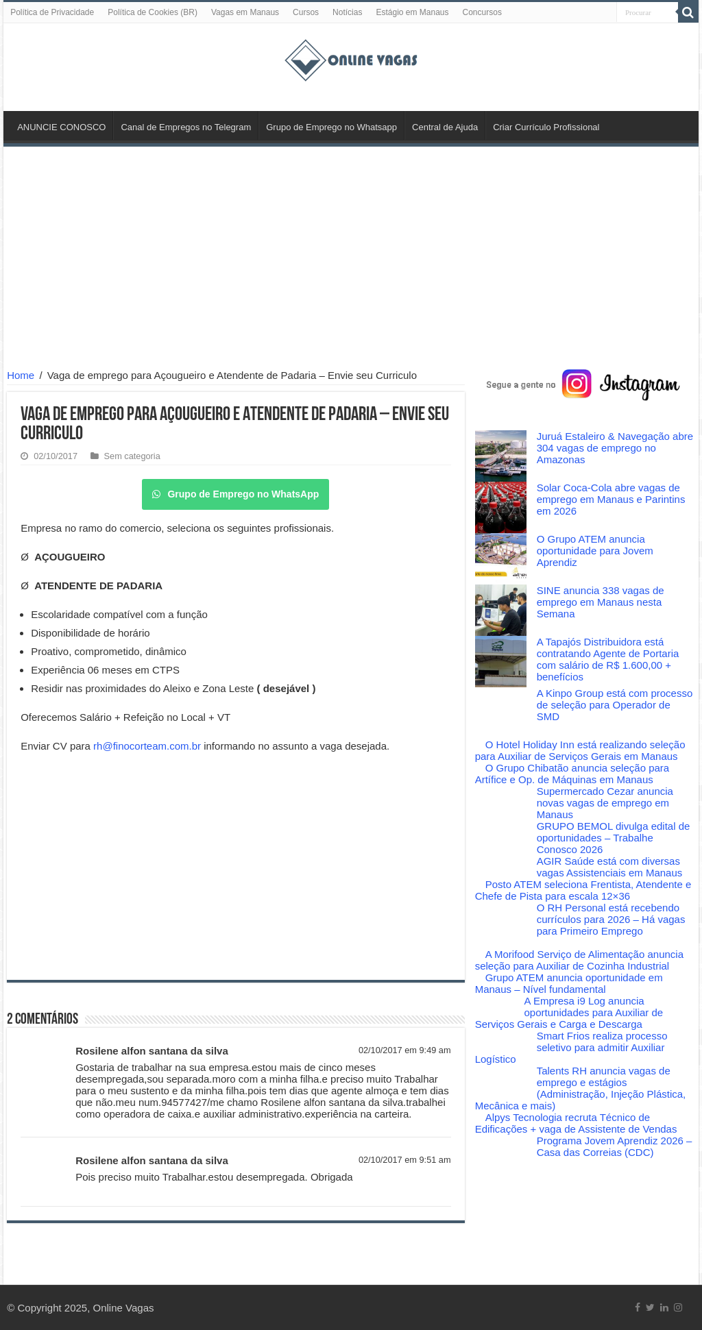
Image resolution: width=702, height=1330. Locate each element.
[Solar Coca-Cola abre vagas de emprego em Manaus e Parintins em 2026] (500, 507)
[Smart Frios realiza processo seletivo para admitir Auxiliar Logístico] (500, 1041)
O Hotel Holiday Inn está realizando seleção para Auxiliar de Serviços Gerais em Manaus (580, 750)
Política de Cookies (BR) (152, 12)
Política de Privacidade (52, 12)
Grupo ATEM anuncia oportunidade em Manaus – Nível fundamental (569, 983)
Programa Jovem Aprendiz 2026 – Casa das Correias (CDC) (614, 1146)
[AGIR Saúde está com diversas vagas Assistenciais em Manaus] (500, 866)
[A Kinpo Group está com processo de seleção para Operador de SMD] (500, 713)
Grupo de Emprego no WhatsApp (235, 494)
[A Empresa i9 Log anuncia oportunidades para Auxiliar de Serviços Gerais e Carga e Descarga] (494, 1001)
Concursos (482, 12)
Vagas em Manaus (245, 12)
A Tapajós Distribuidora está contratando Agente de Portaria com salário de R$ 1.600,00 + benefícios (608, 659)
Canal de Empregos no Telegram (186, 127)
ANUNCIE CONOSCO (61, 127)
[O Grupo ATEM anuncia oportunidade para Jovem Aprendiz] (500, 558)
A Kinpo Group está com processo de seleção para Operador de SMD (615, 704)
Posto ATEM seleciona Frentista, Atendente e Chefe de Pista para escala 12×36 (583, 890)
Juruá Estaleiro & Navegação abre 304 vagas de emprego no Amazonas (615, 447)
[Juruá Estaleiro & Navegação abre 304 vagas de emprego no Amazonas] (500, 456)
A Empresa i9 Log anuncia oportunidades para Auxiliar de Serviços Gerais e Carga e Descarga (569, 1012)
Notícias (347, 12)
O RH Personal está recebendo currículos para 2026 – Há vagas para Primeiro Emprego (611, 919)
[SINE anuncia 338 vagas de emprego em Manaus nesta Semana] (500, 610)
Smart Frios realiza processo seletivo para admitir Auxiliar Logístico (571, 1047)
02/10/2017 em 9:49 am (405, 1050)
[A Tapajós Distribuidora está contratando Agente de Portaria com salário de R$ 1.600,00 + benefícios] (500, 661)
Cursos (306, 12)
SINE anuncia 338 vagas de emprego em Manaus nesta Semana (600, 601)
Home (20, 375)
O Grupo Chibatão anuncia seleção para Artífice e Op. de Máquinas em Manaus (572, 773)
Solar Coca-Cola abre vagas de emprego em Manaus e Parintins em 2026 (611, 499)
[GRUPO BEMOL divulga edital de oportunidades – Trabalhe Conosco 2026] (500, 837)
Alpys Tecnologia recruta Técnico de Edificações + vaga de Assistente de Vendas (576, 1123)
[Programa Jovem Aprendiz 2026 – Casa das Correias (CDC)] (500, 1152)
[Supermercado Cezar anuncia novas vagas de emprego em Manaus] (500, 802)
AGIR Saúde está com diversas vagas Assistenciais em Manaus (610, 866)
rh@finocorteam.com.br (147, 746)
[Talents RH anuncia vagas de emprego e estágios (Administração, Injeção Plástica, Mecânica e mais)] (500, 1082)
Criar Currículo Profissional (546, 127)
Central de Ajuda (445, 127)
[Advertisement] (351, 260)
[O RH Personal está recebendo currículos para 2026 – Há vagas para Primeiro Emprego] (500, 925)
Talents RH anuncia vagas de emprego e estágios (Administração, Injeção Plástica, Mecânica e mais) (580, 1088)
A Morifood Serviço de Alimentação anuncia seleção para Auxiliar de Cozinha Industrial (579, 960)
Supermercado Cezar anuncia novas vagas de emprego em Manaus (605, 802)
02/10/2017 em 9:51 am (405, 1160)
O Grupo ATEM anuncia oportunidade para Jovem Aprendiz (595, 550)
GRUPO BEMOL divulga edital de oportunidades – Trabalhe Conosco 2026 (613, 837)
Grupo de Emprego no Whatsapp (331, 127)
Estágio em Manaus (412, 12)
